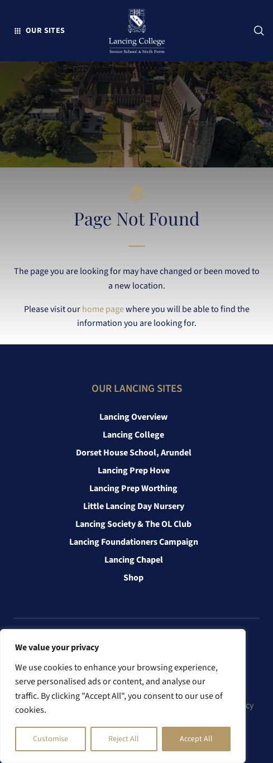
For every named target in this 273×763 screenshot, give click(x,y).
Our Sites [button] (45, 30)
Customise (50, 739)
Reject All (123, 739)
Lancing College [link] (133, 435)
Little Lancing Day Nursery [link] (133, 506)
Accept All (196, 739)
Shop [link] (133, 578)
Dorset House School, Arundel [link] (133, 453)
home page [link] (103, 309)
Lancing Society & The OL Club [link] (133, 524)
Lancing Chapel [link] (133, 560)
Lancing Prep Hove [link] (134, 470)
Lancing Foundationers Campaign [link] (133, 542)
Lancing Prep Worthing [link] (133, 488)
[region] (123, 696)
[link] (137, 33)
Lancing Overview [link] (133, 417)
